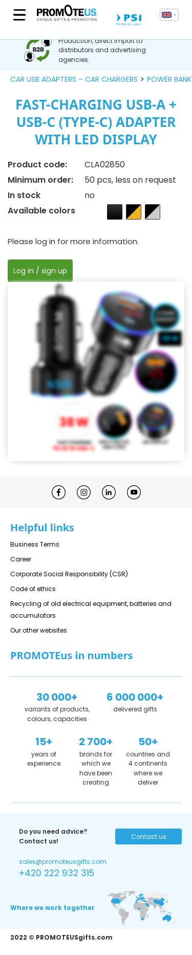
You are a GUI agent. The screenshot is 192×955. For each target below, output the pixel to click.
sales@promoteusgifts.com (62, 861)
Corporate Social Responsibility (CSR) (69, 574)
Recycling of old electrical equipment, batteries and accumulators (91, 609)
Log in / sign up (40, 271)
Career (20, 559)
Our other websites (38, 630)
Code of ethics (33, 588)
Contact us (148, 836)
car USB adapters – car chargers (74, 79)
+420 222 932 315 (56, 873)
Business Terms (34, 544)
